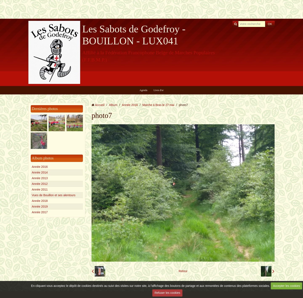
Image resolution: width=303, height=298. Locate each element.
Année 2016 (40, 166)
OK (270, 24)
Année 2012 (40, 183)
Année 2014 (40, 172)
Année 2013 (40, 178)
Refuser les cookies (167, 292)
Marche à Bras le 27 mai (158, 105)
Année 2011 (40, 189)
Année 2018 (40, 201)
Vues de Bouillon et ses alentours (53, 195)
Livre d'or (158, 90)
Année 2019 (40, 206)
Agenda (143, 90)
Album (113, 105)
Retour (183, 271)
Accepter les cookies (286, 285)
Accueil (99, 105)
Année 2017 (40, 212)
